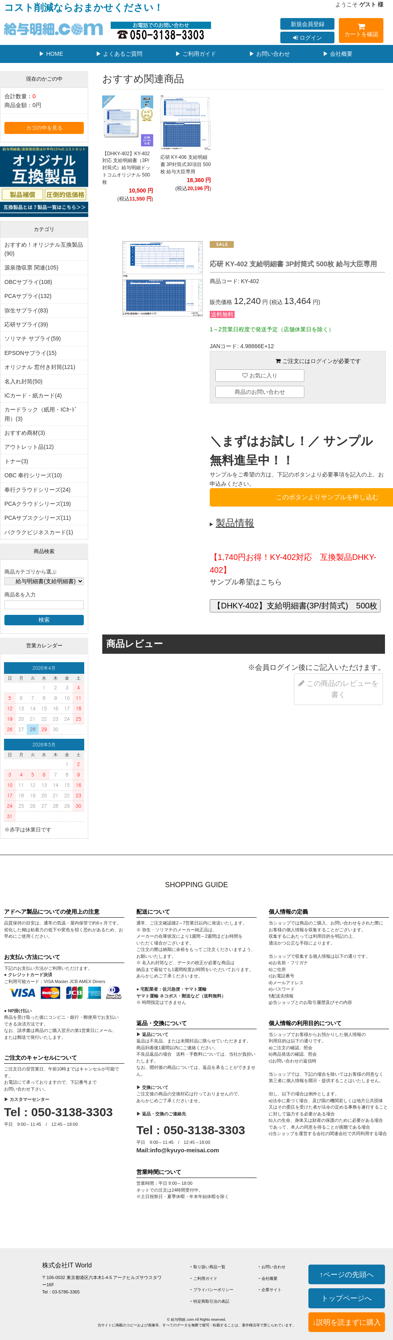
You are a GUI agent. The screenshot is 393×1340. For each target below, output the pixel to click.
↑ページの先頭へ (347, 1274)
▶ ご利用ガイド (195, 54)
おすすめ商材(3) (24, 433)
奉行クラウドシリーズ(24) (37, 490)
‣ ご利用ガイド (203, 1278)
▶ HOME (51, 54)
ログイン (307, 37)
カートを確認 (361, 31)
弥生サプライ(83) (26, 310)
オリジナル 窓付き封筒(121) (39, 367)
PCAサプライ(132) (27, 296)
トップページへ (346, 1298)
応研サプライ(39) (26, 324)
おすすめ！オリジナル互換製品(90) (43, 249)
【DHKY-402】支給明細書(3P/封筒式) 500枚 (295, 605)
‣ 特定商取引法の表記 (209, 1301)
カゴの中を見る (44, 128)
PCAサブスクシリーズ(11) (37, 518)
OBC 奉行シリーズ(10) (33, 475)
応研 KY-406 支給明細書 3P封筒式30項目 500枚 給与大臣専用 (185, 164)
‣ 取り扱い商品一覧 (207, 1267)
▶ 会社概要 (337, 54)
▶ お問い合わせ (269, 54)
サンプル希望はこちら (246, 582)
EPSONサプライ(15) (30, 353)
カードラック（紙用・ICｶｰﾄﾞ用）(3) (40, 414)
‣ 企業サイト (270, 1289)
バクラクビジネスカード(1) (38, 532)
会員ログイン (276, 667)
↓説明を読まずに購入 (346, 1322)
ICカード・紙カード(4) (33, 395)
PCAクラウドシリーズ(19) (37, 504)
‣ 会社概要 (268, 1278)
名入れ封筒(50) (23, 381)
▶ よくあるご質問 (119, 54)
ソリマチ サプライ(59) (32, 338)
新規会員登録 (307, 24)
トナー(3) (16, 461)
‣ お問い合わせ (272, 1267)
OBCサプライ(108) (28, 282)
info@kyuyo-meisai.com (184, 1150)
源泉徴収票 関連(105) (31, 267)
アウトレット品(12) (29, 447)
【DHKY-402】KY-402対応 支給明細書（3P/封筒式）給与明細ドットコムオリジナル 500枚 (126, 168)
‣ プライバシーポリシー (211, 1289)
